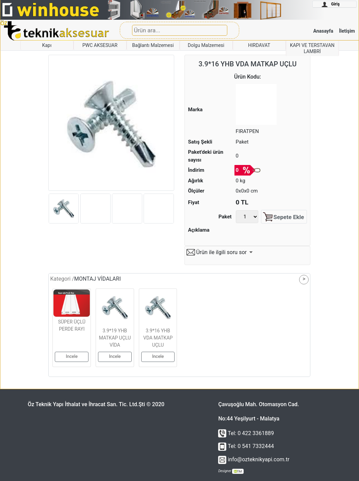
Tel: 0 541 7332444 (246, 446)
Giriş (331, 4)
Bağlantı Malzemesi (153, 45)
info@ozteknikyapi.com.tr (253, 459)
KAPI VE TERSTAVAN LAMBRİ (312, 48)
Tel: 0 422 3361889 (246, 433)
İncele (72, 356)
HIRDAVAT (259, 45)
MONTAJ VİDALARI (97, 279)
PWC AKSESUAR (99, 45)
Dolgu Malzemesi (206, 45)
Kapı (47, 45)
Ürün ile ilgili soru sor (221, 252)
